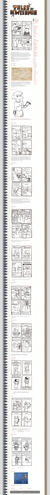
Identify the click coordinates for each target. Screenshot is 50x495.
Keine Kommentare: (13, 161)
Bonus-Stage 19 (13, 89)
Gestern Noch (35, 46)
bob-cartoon (35, 31)
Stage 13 (12, 321)
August (35, 67)
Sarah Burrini (35, 45)
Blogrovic (35, 30)
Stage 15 (12, 244)
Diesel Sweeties (35, 44)
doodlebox (35, 32)
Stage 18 (12, 124)
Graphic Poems (35, 54)
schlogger (35, 50)
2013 (34, 61)
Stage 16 (35, 76)
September (35, 66)
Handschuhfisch (35, 27)
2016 (34, 59)
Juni (34, 68)
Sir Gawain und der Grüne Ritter (36, 48)
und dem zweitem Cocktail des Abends (17, 118)
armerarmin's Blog (36, 26)
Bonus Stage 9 (13, 471)
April (34, 70)
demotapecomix (35, 49)
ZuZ (18, 279)
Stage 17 (12, 164)
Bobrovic (23, 431)
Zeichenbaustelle (35, 33)
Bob (12, 118)
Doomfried (36, 19)
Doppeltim (35, 53)
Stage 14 (12, 283)
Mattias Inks (35, 39)
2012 (34, 62)
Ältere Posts (29, 488)
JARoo (34, 51)
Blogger (28, 492)
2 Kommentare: (13, 468)
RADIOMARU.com (36, 55)
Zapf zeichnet (35, 29)
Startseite (21, 488)
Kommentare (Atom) (15, 489)
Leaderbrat (35, 28)
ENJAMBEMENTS (35, 52)
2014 (34, 60)
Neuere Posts (13, 488)
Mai (34, 69)
